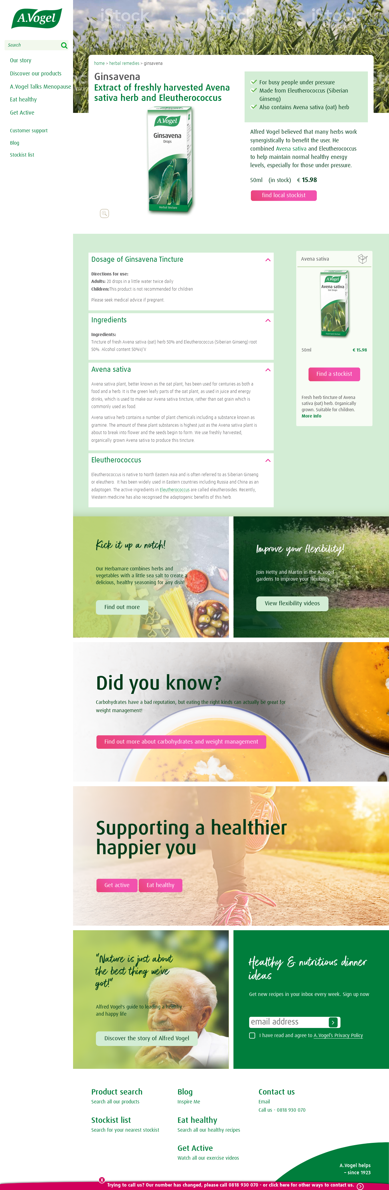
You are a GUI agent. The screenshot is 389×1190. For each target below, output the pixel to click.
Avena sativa (291, 149)
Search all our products (115, 1102)
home (99, 63)
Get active (117, 885)
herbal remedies (124, 63)
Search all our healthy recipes (209, 1130)
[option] (169, 160)
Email (264, 1102)
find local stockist (284, 195)
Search (67, 45)
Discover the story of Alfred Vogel (146, 1038)
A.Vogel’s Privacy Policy (338, 1035)
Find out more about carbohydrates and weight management (181, 742)
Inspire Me (189, 1102)
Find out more (122, 607)
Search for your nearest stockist (125, 1130)
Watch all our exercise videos (208, 1158)
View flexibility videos (292, 603)
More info (311, 416)
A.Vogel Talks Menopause (26, 92)
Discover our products (35, 74)
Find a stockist (334, 374)
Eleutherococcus (175, 490)
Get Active (22, 123)
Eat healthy (23, 110)
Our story (20, 61)
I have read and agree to (311, 1035)
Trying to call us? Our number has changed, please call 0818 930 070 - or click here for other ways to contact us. (230, 1185)
